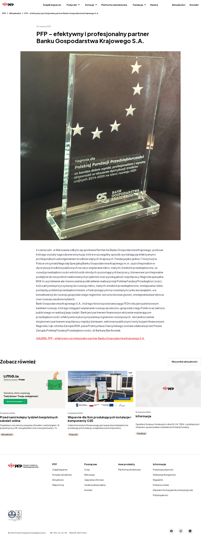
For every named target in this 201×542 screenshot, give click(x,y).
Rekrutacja (89, 474)
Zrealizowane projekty (95, 485)
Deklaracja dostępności (164, 474)
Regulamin (158, 479)
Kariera (154, 4)
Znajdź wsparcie (52, 4)
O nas (87, 469)
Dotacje (89, 4)
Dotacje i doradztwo (62, 474)
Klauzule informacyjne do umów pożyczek (173, 490)
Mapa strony (58, 485)
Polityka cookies (161, 485)
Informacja (143, 416)
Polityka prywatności (163, 469)
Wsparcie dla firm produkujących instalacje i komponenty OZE (99, 418)
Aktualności (178, 4)
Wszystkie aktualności (185, 361)
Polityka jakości (160, 495)
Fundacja (138, 4)
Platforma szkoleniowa (114, 4)
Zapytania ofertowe (94, 479)
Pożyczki (72, 4)
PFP (4, 13)
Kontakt (194, 4)
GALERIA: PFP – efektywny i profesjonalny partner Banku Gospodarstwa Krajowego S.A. (90, 338)
